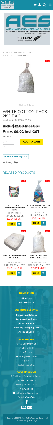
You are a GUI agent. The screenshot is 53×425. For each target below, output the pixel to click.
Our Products (26, 302)
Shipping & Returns (26, 315)
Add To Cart (19, 224)
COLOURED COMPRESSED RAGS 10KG (14, 207)
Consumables (18, 52)
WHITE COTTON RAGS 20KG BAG (38, 256)
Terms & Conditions (26, 319)
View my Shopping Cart (26, 327)
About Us (26, 298)
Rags (30, 52)
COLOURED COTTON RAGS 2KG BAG (38, 206)
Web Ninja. (33, 421)
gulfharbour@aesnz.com (28, 393)
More (12, 224)
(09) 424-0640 (27, 397)
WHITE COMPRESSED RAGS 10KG (14, 256)
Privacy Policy (26, 323)
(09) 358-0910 (27, 360)
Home (5, 52)
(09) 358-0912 (27, 365)
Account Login (26, 332)
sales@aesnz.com (28, 356)
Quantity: (5, 141)
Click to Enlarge (26, 105)
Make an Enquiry (17, 156)
